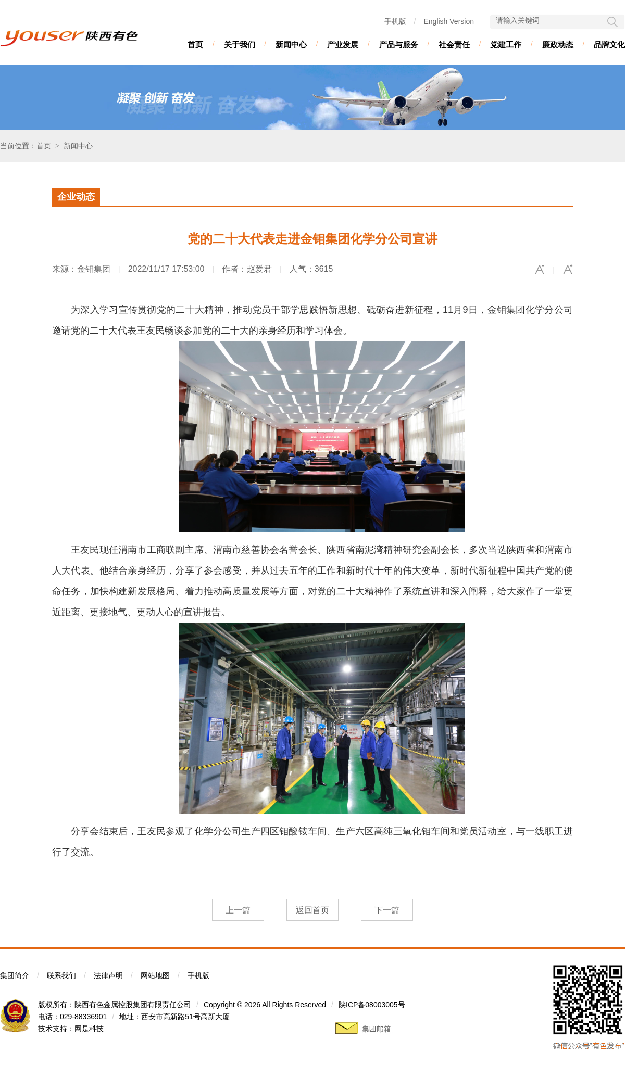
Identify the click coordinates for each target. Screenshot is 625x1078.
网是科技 (89, 1028)
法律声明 (108, 975)
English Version (448, 21)
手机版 (395, 21)
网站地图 (155, 975)
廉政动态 (557, 44)
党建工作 (505, 44)
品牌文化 (609, 44)
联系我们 (61, 975)
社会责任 (454, 44)
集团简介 (14, 975)
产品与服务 (398, 44)
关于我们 (239, 44)
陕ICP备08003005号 (372, 1004)
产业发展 (342, 44)
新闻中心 (291, 44)
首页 (195, 44)
